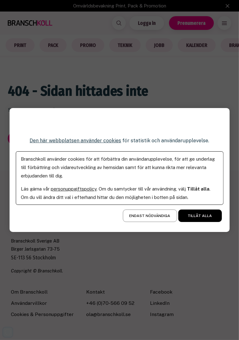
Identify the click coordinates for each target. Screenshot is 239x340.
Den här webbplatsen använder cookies (75, 141)
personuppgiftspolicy (73, 188)
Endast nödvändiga (149, 216)
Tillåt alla (200, 216)
